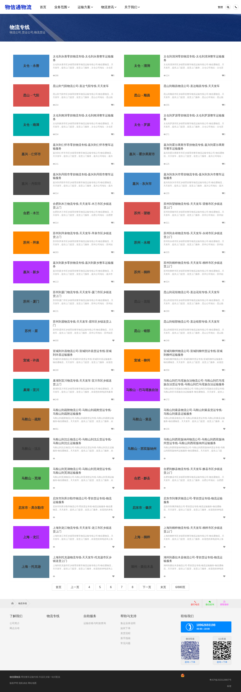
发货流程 (125, 633)
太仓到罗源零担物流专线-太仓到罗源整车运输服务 (193, 115)
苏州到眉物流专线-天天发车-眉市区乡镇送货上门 (81, 321)
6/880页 (180, 587)
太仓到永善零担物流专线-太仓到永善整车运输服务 (82, 56)
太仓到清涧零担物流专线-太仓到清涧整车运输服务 (193, 56)
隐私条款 (23, 683)
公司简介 (15, 623)
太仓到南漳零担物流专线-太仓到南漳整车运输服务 (82, 115)
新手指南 (125, 638)
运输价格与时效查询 (94, 623)
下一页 (147, 587)
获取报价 (224, 603)
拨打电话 (195, 603)
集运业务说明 (127, 623)
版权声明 (14, 683)
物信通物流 (15, 677)
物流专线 (24, 603)
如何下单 (125, 628)
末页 (163, 587)
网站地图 (32, 683)
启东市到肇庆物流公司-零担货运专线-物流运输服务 (193, 498)
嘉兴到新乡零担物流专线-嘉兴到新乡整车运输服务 (82, 262)
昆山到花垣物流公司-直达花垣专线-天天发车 (189, 292)
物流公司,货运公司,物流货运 (27, 32)
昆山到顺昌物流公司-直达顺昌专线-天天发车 (189, 86)
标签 (229, 686)
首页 (58, 587)
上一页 (75, 587)
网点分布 (15, 628)
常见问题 (125, 643)
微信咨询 (210, 603)
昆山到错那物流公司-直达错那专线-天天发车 (189, 321)
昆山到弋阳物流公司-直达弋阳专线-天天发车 (78, 86)
